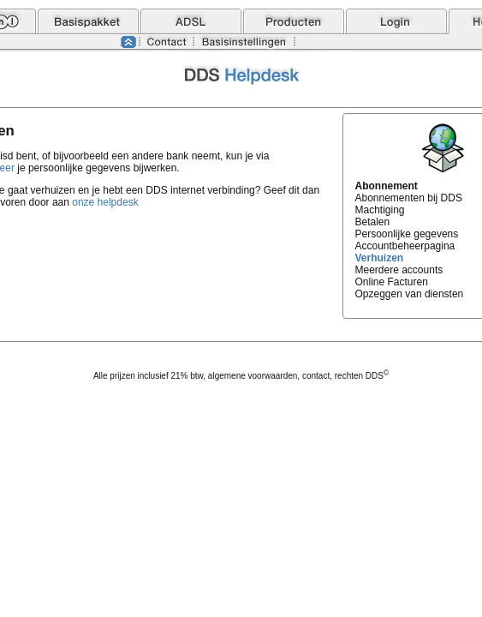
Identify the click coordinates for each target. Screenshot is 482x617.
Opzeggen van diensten (409, 294)
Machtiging (380, 210)
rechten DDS (362, 375)
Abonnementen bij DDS (408, 198)
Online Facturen (391, 282)
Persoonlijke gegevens (407, 234)
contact (316, 375)
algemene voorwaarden (253, 375)
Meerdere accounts (399, 270)
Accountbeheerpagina (405, 246)
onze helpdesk (105, 202)
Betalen (372, 222)
